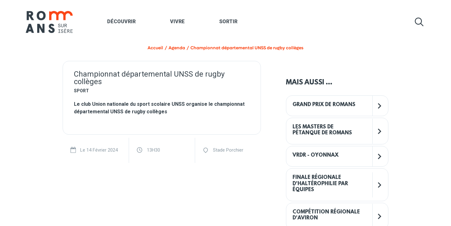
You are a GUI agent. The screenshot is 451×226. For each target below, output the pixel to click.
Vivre (177, 21)
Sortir (228, 21)
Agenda (176, 48)
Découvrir (121, 21)
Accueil (155, 48)
